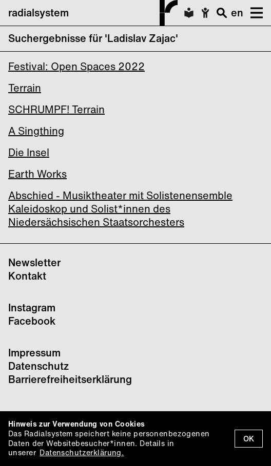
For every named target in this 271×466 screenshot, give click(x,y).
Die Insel (28, 152)
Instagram (31, 307)
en (237, 12)
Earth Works (37, 173)
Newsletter (34, 262)
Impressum (34, 352)
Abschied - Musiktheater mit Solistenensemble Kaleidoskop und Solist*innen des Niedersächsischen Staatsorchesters (120, 208)
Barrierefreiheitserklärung (70, 379)
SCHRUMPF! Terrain (56, 109)
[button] (253, 13)
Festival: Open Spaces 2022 (76, 66)
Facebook (31, 320)
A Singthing (36, 130)
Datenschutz (38, 365)
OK (248, 438)
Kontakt (27, 275)
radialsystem (93, 13)
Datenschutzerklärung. (82, 452)
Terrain (24, 87)
